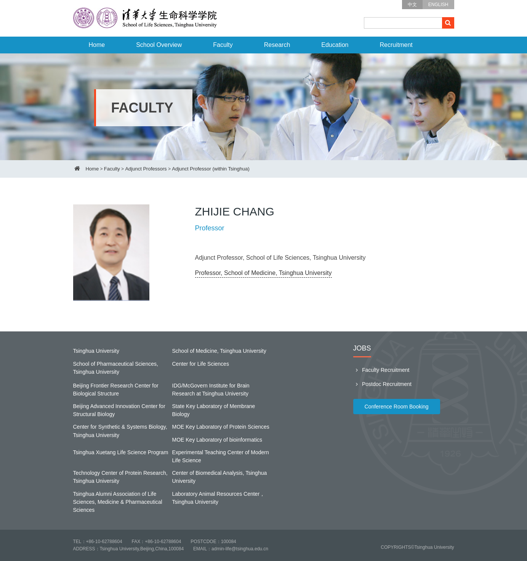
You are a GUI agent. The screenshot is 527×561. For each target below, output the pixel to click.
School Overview (159, 45)
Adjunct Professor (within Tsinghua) (211, 169)
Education (334, 45)
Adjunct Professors (146, 169)
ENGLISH (438, 4)
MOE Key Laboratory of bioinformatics (217, 440)
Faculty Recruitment (381, 370)
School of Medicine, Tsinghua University (219, 351)
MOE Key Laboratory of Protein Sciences (220, 427)
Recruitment (396, 45)
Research (277, 45)
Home (97, 45)
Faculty (223, 45)
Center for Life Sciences (200, 364)
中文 (412, 4)
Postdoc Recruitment (382, 384)
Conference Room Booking (397, 406)
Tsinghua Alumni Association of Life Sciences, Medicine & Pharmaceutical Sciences (117, 502)
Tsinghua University (96, 351)
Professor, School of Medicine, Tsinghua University (263, 273)
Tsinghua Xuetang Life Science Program (120, 452)
